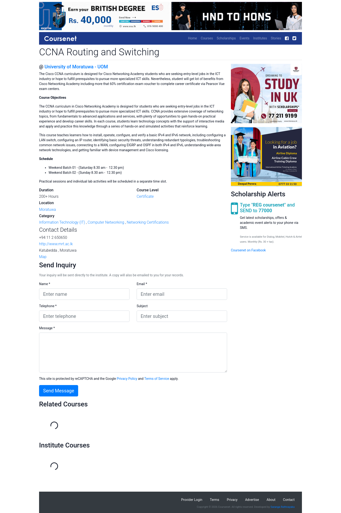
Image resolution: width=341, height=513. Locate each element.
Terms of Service (156, 379)
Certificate (145, 196)
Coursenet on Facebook (248, 250)
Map (42, 256)
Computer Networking (106, 222)
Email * (142, 284)
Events (244, 38)
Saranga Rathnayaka (282, 506)
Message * (47, 328)
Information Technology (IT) (62, 222)
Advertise (252, 500)
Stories (276, 38)
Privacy (232, 500)
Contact (289, 500)
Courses (207, 38)
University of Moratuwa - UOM (76, 67)
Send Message (58, 391)
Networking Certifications (148, 222)
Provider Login (191, 500)
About (271, 500)
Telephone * (48, 306)
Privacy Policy (127, 379)
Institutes (260, 38)
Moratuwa (47, 209)
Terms (214, 500)
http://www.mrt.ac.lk (56, 244)
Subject (142, 306)
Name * (44, 284)
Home (192, 38)
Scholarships (226, 38)
